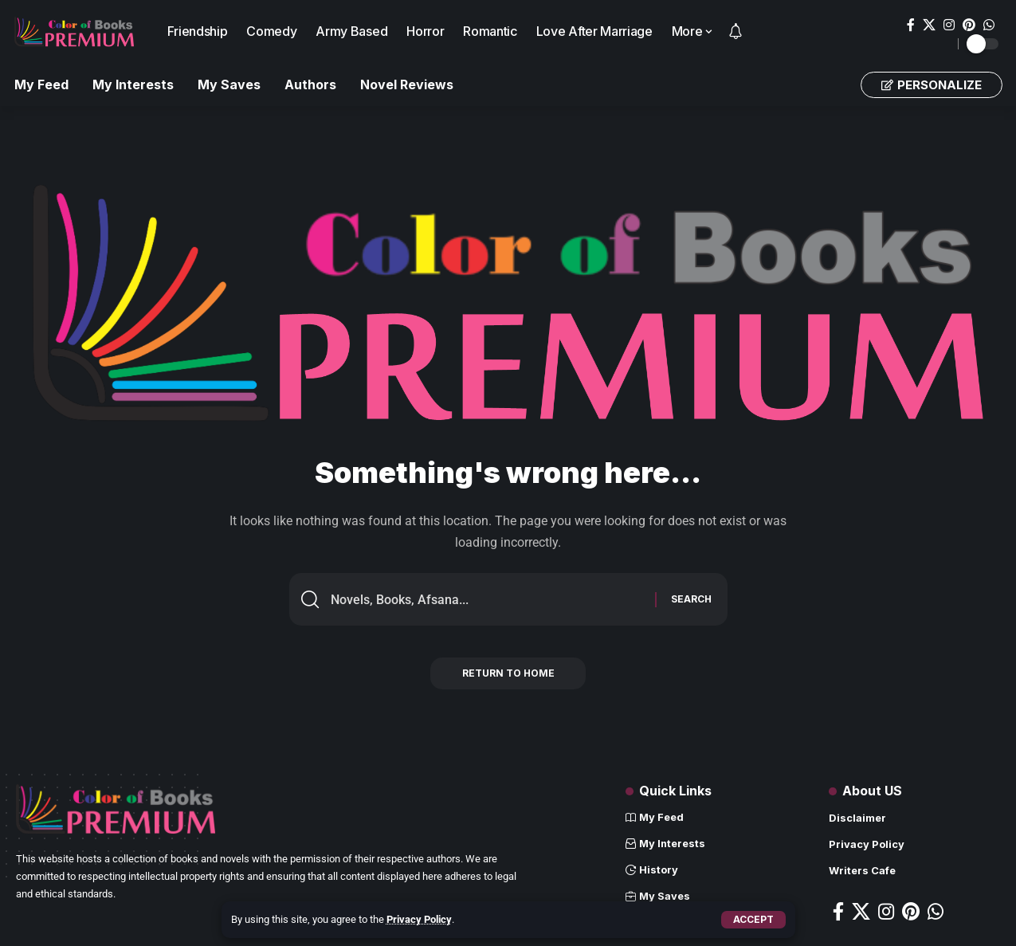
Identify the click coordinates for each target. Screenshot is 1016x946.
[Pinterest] (969, 25)
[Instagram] (949, 25)
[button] (753, 919)
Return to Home (508, 674)
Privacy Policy (419, 919)
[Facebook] (911, 25)
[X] (929, 25)
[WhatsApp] (988, 25)
